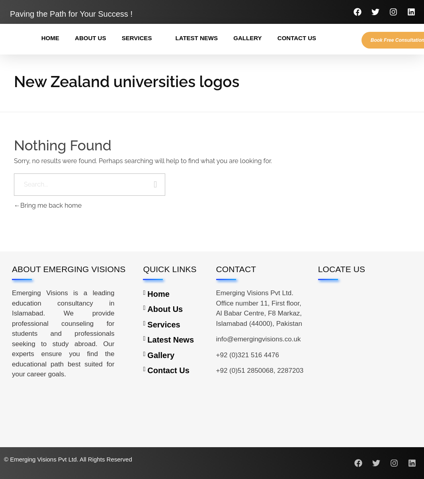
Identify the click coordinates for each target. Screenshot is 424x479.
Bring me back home (48, 205)
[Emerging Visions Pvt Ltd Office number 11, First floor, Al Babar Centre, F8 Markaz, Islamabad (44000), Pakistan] (365, 337)
